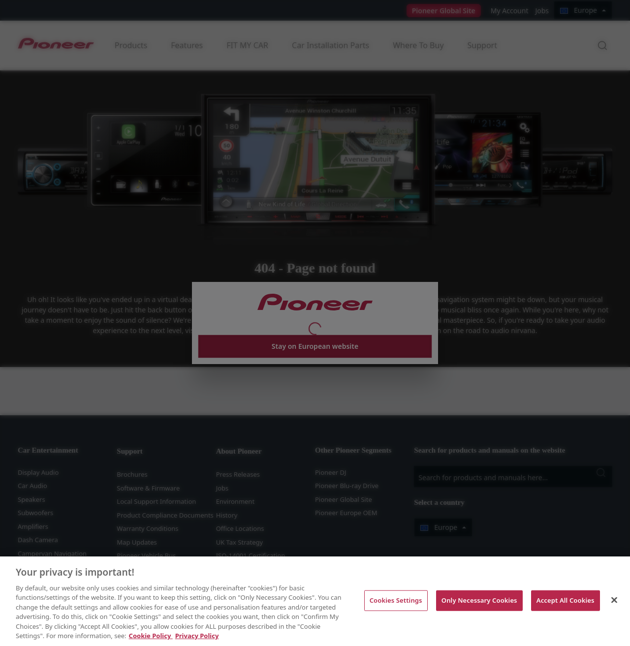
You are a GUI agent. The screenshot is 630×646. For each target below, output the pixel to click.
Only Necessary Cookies (479, 600)
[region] (315, 601)
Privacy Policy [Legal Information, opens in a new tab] (197, 635)
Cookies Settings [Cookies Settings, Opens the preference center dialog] (396, 600)
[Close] (614, 600)
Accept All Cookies (565, 600)
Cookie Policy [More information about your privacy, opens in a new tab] (151, 635)
